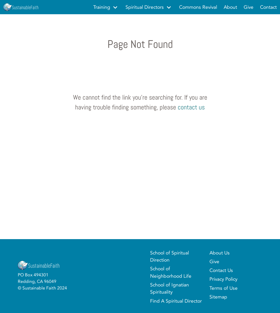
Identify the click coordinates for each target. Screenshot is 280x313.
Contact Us (221, 270)
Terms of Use (223, 288)
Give (214, 261)
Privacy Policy (223, 279)
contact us (191, 107)
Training (101, 7)
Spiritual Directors (145, 7)
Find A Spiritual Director (176, 301)
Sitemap (218, 297)
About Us (219, 253)
